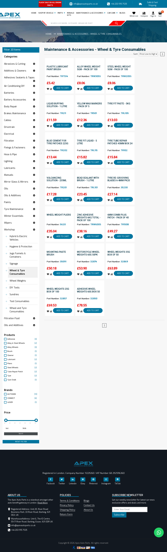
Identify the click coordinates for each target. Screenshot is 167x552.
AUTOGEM (22, 394)
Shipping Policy (67, 509)
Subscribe (119, 514)
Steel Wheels (22, 367)
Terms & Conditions (70, 500)
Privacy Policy (67, 505)
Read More (43, 503)
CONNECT (22, 398)
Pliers (22, 363)
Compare (144, 14)
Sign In (153, 14)
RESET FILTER (21, 442)
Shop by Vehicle (45, 13)
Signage (14, 263)
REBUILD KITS (70, 14)
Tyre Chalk (22, 380)
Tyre (22, 376)
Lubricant (22, 359)
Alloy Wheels (22, 347)
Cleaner (22, 355)
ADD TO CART (62, 88)
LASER (22, 402)
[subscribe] (129, 509)
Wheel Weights (18, 280)
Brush (22, 351)
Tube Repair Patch (22, 371)
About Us (88, 509)
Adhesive (22, 339)
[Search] (74, 23)
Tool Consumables (19, 301)
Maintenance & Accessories (89, 13)
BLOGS (122, 13)
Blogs (86, 500)
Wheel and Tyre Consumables (18, 310)
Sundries (14, 294)
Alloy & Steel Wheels (22, 343)
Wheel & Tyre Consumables (17, 272)
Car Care (111, 13)
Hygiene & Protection (21, 246)
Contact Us (89, 505)
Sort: (135, 54)
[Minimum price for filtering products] (12, 428)
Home (34, 13)
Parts (60, 13)
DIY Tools (15, 287)
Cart (160, 14)
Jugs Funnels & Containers (18, 255)
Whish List (134, 14)
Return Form (66, 514)
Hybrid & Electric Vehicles (18, 238)
